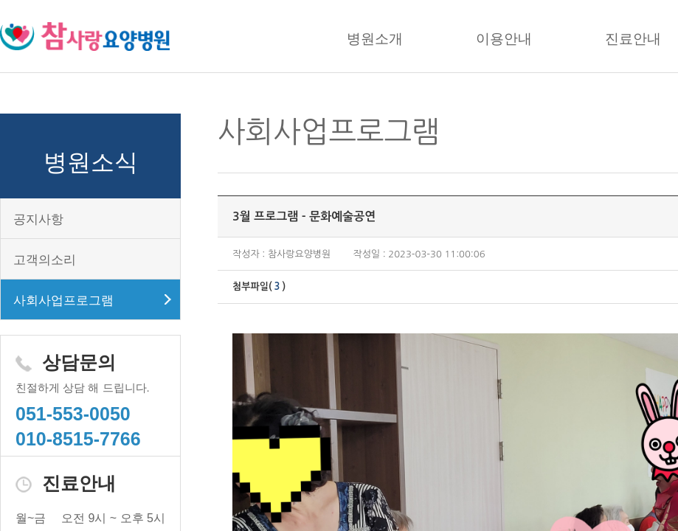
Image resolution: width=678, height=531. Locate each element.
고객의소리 (44, 260)
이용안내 (504, 38)
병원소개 (375, 38)
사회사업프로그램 (63, 301)
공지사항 (38, 219)
